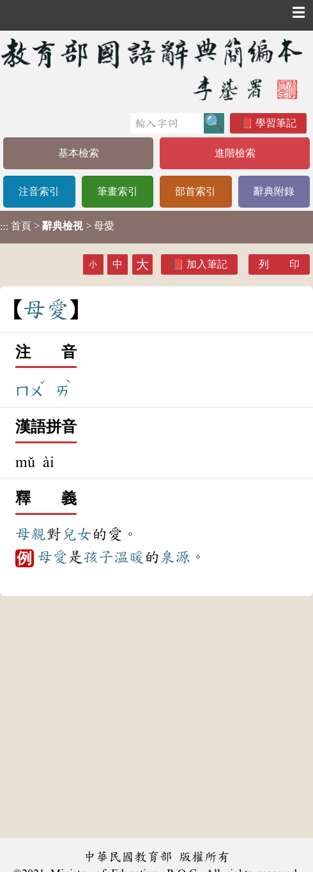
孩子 (98, 557)
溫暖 (129, 557)
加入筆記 (207, 264)
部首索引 (195, 191)
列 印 (279, 264)
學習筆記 (276, 123)
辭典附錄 (274, 191)
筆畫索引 (117, 191)
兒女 (76, 534)
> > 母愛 (57, 226)
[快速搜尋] (167, 123)
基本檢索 (78, 153)
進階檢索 (235, 153)
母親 (30, 534)
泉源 (175, 557)
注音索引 (39, 191)
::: (4, 227)
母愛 (52, 557)
